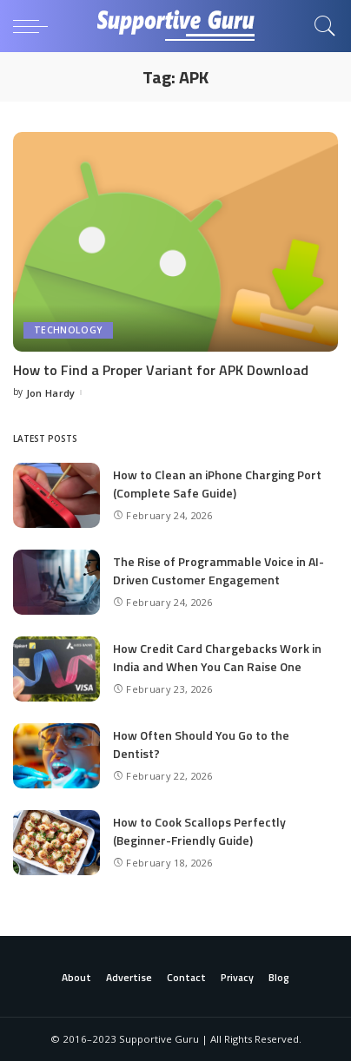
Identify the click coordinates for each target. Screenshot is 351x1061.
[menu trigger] (34, 26)
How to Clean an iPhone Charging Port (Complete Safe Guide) (217, 483)
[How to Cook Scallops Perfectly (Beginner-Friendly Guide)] (56, 842)
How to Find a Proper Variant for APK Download (160, 369)
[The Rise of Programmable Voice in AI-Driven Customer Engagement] (56, 582)
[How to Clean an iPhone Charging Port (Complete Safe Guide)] (56, 495)
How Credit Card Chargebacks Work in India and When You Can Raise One (217, 657)
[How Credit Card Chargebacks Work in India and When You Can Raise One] (56, 669)
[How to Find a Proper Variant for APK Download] (175, 242)
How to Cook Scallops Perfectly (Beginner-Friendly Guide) (199, 831)
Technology (68, 330)
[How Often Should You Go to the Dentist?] (56, 755)
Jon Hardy (51, 393)
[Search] (320, 26)
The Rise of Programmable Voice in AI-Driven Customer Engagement (218, 570)
